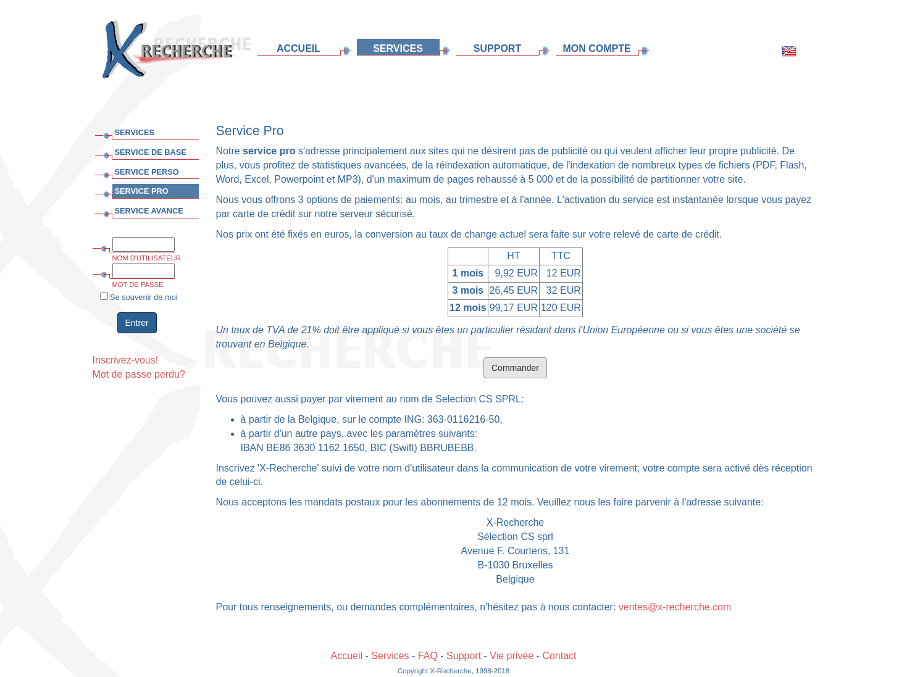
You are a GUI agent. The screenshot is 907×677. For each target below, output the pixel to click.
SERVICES (398, 48)
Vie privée (511, 655)
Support (463, 655)
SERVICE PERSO (147, 172)
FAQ (428, 655)
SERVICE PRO (142, 191)
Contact (559, 655)
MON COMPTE (596, 48)
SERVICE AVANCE (149, 210)
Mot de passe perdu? (139, 374)
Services (390, 655)
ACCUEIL (298, 48)
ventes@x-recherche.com (675, 607)
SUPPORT (497, 48)
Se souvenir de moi (139, 297)
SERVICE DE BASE (150, 152)
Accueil (346, 655)
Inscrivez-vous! (126, 360)
